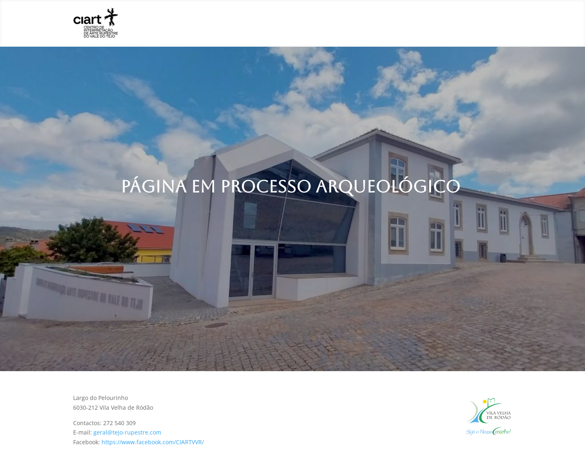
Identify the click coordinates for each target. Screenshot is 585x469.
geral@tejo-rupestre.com (127, 432)
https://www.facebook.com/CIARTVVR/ (153, 442)
